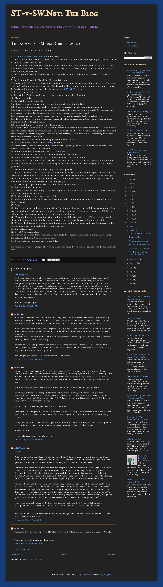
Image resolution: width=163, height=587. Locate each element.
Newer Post (17, 555)
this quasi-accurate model (32, 56)
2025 (129, 180)
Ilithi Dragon (19, 274)
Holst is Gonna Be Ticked (138, 131)
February (134, 259)
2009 (129, 268)
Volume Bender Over (138, 241)
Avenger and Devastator (140, 233)
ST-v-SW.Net (132, 42)
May (132, 226)
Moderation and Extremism (139, 92)
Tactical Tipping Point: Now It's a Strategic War (139, 71)
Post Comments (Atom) (33, 559)
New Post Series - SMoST (138, 318)
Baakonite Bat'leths (142, 457)
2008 (129, 272)
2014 (129, 215)
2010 (129, 223)
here (37, 92)
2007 (129, 276)
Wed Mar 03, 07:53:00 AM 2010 (29, 306)
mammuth (86, 574)
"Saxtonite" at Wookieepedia (139, 111)
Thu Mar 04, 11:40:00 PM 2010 (28, 359)
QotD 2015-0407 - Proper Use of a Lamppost (138, 298)
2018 (129, 199)
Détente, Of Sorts (134, 439)
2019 (129, 195)
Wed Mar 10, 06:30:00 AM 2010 (28, 543)
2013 (129, 219)
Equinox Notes (135, 237)
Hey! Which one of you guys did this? (137, 151)
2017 (129, 203)
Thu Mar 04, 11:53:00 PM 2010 (28, 440)
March (133, 230)
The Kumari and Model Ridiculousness (139, 253)
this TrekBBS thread (72, 89)
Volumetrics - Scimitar (139, 248)
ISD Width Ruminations (139, 244)
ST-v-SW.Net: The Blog (54, 14)
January (133, 263)
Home (64, 555)
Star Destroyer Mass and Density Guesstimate (138, 355)
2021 (129, 191)
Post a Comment (22, 549)
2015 (129, 211)
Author (17, 314)
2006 (129, 280)
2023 (129, 184)
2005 (129, 284)
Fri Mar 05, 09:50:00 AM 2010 (28, 520)
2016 (129, 207)
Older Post (110, 555)
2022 (129, 187)
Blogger (107, 574)
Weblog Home (133, 46)
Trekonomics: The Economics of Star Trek (137, 418)
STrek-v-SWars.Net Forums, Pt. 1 (135, 481)
